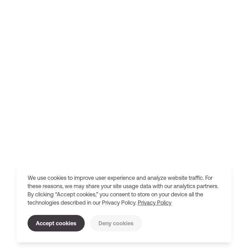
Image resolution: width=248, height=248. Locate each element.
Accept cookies (56, 223)
